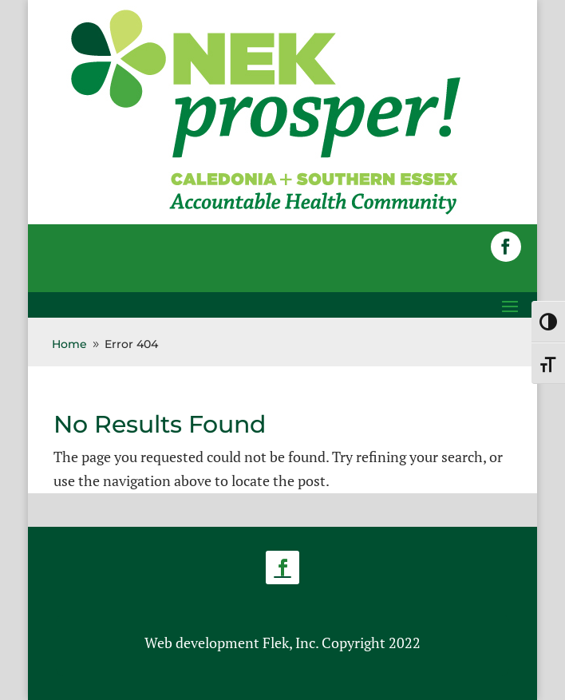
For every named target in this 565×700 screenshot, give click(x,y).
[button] (506, 246)
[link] (265, 213)
